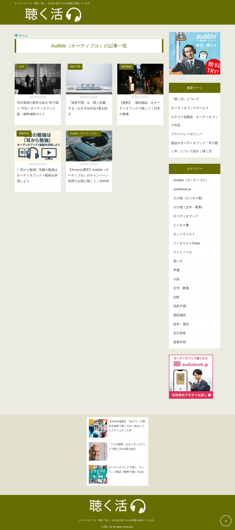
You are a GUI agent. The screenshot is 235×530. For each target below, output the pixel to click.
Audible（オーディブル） (84, 133)
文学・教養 (181, 288)
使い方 (178, 261)
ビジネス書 (181, 225)
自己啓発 (179, 333)
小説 (21, 66)
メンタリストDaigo (186, 243)
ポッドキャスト (184, 234)
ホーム (21, 35)
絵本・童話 (181, 324)
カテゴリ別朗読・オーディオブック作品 (194, 121)
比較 (176, 297)
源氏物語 (126, 66)
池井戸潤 (75, 66)
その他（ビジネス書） (189, 198)
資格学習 (24, 133)
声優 (176, 270)
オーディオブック (185, 216)
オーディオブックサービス (190, 108)
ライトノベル (182, 252)
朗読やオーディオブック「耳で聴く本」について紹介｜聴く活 (194, 147)
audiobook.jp (182, 189)
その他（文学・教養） (189, 207)
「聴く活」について (185, 99)
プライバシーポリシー (186, 134)
